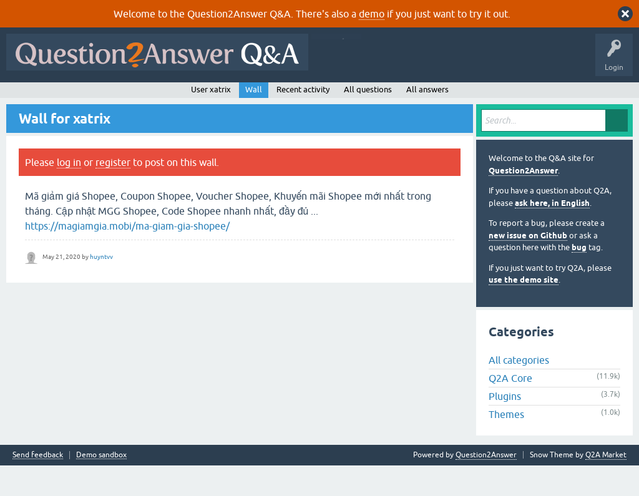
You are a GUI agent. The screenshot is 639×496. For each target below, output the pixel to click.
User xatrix (211, 119)
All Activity (32, 98)
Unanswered (172, 98)
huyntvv (101, 286)
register (112, 192)
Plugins (505, 426)
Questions (81, 98)
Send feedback (37, 486)
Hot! (125, 98)
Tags (220, 98)
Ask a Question (311, 98)
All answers (427, 119)
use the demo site (524, 310)
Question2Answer (523, 200)
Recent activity (302, 119)
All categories (519, 390)
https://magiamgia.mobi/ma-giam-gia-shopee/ (127, 256)
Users (259, 98)
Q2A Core (510, 408)
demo (371, 13)
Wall (253, 119)
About (395, 98)
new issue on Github (528, 265)
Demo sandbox (101, 486)
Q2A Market (606, 485)
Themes (506, 444)
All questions (368, 119)
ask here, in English (552, 233)
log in (69, 192)
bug (579, 278)
